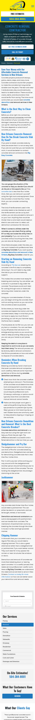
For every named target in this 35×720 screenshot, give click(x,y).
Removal (6, 624)
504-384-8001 (17, 19)
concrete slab (6, 191)
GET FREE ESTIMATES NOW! (17, 47)
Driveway (6, 643)
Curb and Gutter (8, 658)
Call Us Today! (17, 52)
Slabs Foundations (9, 654)
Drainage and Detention (11, 661)
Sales (4, 628)
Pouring (5, 632)
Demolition (6, 636)
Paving (5, 621)
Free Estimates (17, 13)
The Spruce (16, 265)
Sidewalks (6, 639)
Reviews (17, 696)
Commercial (7, 650)
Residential (6, 647)
